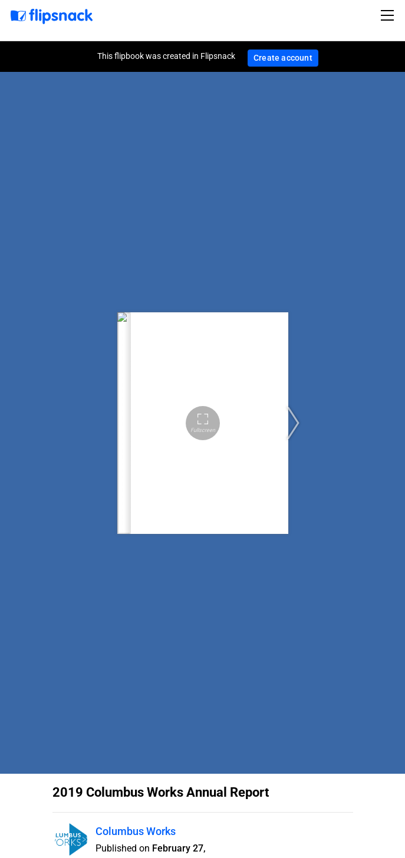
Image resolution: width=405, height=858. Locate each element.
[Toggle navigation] (389, 15)
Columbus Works (136, 831)
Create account (282, 57)
